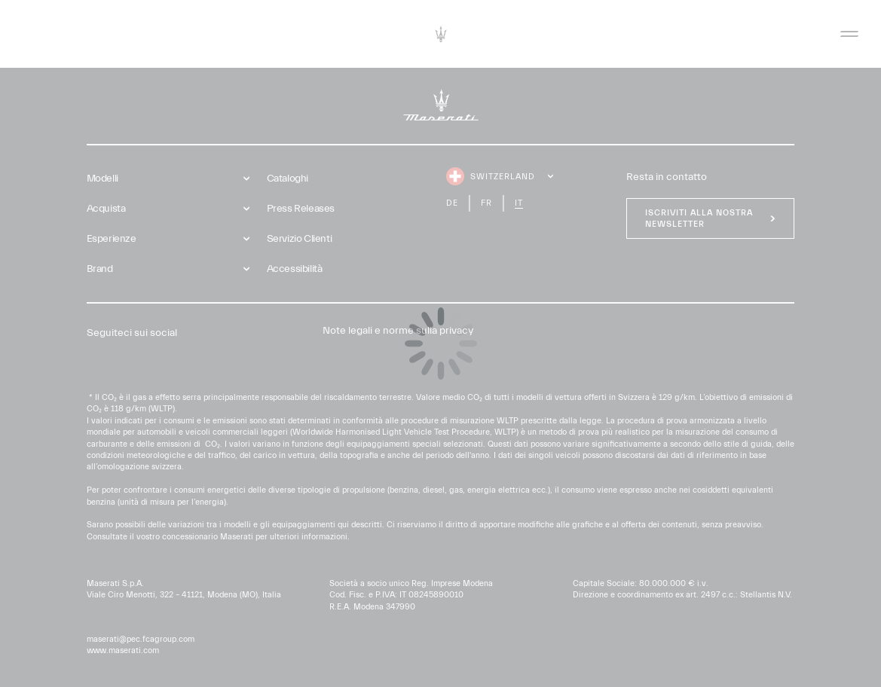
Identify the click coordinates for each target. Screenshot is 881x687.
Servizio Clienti (299, 239)
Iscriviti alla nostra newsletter (699, 218)
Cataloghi (287, 179)
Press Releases (301, 209)
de (452, 203)
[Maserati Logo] (441, 34)
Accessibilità (295, 269)
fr (486, 203)
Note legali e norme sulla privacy (398, 331)
